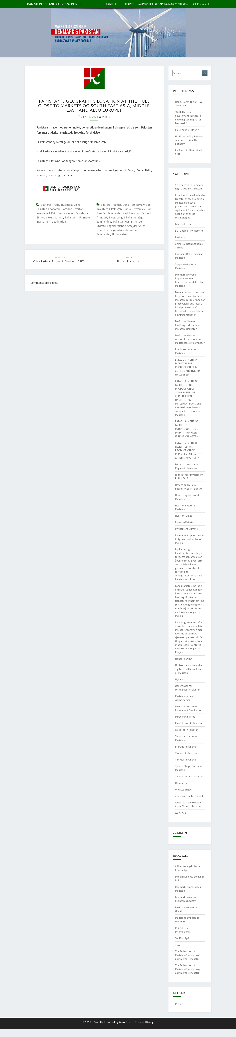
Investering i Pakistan (123, 217)
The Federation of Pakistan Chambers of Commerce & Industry (187, 955)
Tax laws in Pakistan (186, 753)
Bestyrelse (111, 3)
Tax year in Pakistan (186, 759)
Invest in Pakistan (185, 522)
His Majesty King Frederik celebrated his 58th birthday (189, 140)
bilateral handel (111, 205)
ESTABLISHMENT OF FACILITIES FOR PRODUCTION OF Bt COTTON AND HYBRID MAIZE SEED (187, 367)
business (66, 205)
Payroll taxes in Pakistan (189, 723)
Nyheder (68, 213)
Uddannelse (119, 234)
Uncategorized (183, 789)
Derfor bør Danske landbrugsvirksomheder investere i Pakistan (188, 325)
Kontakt (129, 3)
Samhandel (103, 234)
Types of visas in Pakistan (189, 776)
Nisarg (149, 1022)
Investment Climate (186, 528)
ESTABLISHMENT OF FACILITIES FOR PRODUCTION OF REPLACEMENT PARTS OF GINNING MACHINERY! (189, 450)
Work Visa (180, 812)
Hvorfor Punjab (183, 515)
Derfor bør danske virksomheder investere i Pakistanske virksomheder (190, 339)
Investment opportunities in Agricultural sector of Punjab (190, 539)
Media (106, 116)
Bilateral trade (50, 205)
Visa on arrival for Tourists (189, 796)
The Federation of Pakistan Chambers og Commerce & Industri (187, 969)
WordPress (126, 1022)
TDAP (178, 944)
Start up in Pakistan (186, 746)
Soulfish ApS (182, 938)
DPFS (178, 1003)
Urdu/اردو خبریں (201, 3)
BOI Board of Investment (189, 230)
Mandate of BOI (184, 658)
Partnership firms (185, 716)
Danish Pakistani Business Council (54, 4)
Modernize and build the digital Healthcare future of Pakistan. (189, 669)
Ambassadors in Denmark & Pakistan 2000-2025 (163, 3)
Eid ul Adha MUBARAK (187, 129)
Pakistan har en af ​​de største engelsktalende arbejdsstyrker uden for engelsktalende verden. (121, 226)
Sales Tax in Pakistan (186, 729)
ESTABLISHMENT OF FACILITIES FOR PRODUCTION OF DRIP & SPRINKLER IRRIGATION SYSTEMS (187, 429)
